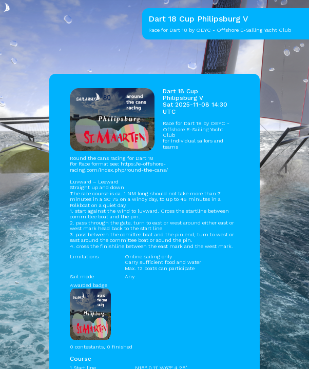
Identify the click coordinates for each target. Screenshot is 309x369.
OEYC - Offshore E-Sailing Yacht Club (196, 129)
